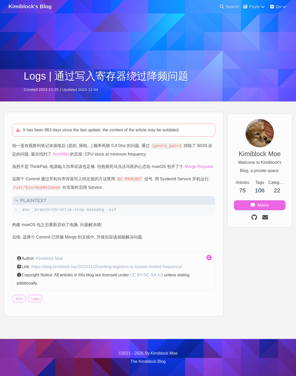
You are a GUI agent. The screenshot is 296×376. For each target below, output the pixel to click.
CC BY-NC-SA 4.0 (148, 286)
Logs (37, 310)
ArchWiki (78, 157)
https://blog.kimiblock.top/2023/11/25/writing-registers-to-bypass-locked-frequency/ (109, 278)
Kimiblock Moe (51, 269)
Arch (21, 310)
